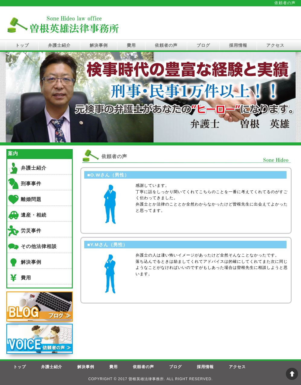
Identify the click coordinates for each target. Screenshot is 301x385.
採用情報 (238, 45)
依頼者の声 (166, 45)
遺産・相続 (33, 215)
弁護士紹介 (59, 45)
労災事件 (31, 230)
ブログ (203, 45)
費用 (131, 45)
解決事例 (99, 45)
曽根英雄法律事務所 (146, 379)
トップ (22, 45)
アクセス (275, 45)
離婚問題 (31, 199)
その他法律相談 (39, 246)
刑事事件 (31, 183)
